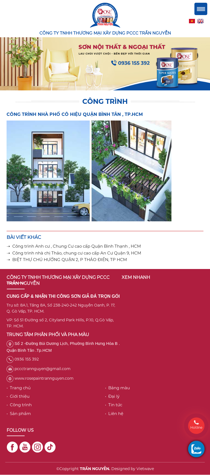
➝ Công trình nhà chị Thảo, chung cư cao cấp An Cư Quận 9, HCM (74, 253)
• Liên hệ (114, 413)
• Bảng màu (117, 387)
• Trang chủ (19, 387)
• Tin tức (113, 404)
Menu (200, 9)
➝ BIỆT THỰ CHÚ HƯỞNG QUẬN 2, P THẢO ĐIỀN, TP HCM (67, 259)
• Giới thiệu (18, 396)
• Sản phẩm (19, 413)
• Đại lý (112, 396)
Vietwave (145, 468)
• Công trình (19, 404)
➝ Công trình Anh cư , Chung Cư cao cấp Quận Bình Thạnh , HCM (74, 246)
